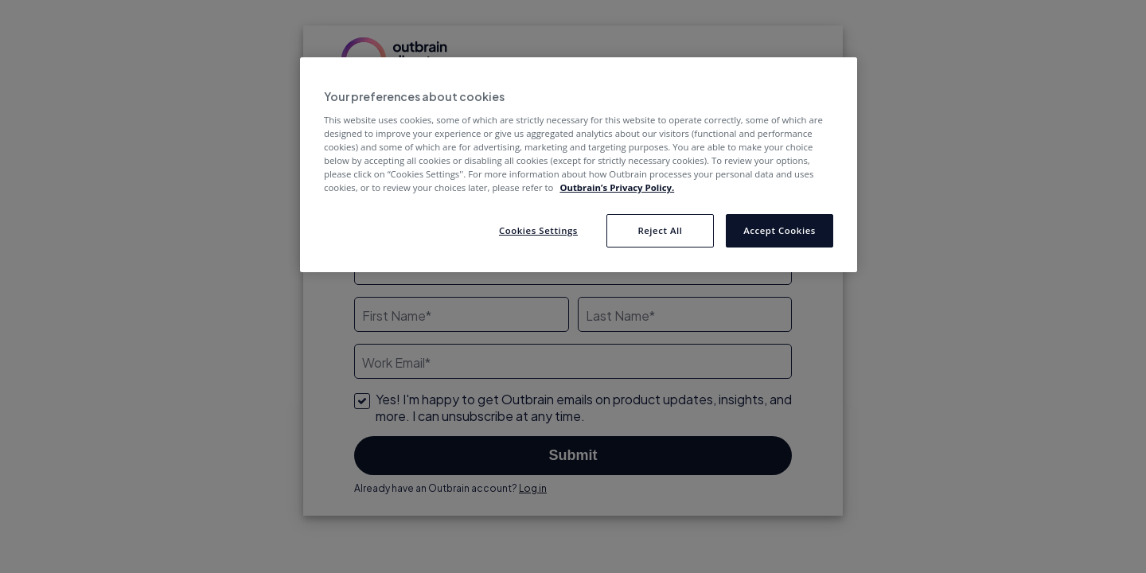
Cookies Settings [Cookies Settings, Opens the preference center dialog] (538, 230)
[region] (578, 164)
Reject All (659, 230)
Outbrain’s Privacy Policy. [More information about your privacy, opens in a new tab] (616, 187)
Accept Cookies (779, 230)
